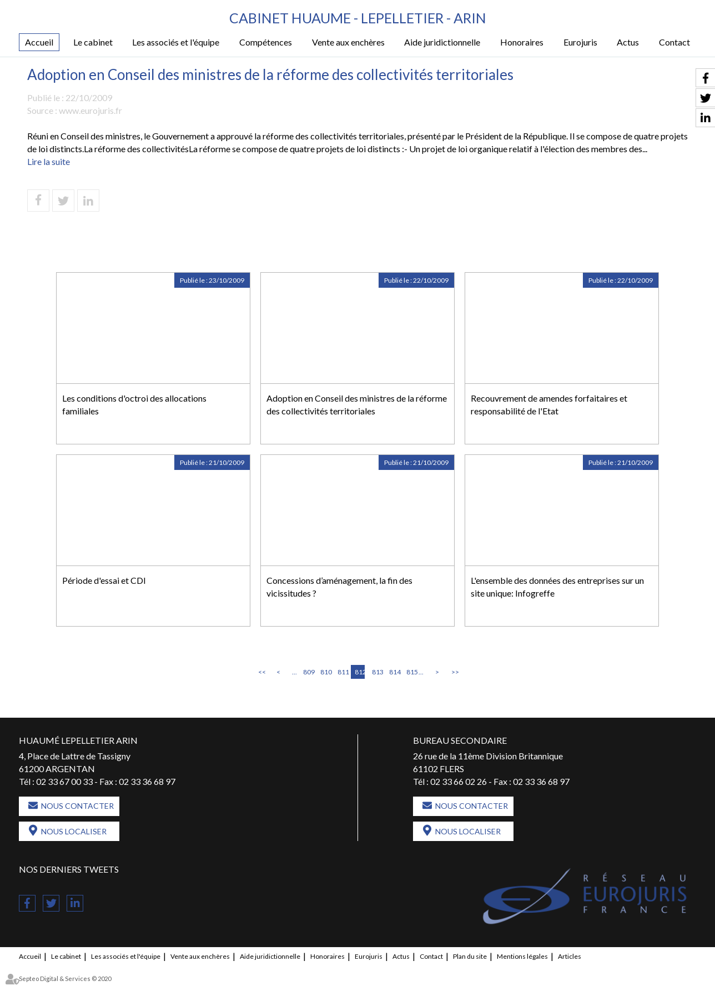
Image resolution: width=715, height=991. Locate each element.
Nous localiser (74, 831)
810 (325, 672)
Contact (674, 42)
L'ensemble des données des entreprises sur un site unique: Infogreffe (557, 586)
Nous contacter (77, 805)
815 (411, 672)
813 (377, 672)
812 (360, 672)
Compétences (265, 42)
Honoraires (521, 42)
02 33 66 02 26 (458, 781)
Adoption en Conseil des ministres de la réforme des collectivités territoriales (356, 404)
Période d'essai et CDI (104, 580)
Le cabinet (93, 42)
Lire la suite (48, 161)
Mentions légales (522, 956)
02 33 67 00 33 (64, 781)
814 (394, 672)
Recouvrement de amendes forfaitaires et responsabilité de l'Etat (549, 404)
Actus (628, 42)
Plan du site (470, 956)
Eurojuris (580, 42)
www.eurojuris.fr (90, 110)
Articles (569, 956)
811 (343, 672)
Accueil (39, 42)
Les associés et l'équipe (175, 42)
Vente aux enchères (348, 42)
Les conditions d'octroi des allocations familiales (134, 404)
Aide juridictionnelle (442, 42)
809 (308, 672)
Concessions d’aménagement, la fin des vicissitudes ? (339, 586)
